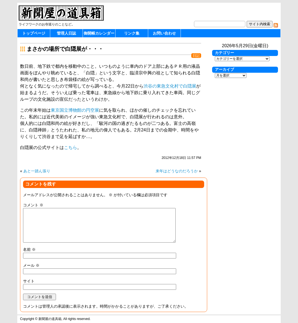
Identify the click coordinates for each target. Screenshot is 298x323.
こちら (70, 147)
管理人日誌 (66, 33)
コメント (33, 205)
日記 (196, 56)
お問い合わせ (164, 33)
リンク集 (131, 33)
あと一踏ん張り (36, 171)
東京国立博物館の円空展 (75, 110)
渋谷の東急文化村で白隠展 (170, 86)
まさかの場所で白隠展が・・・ (65, 49)
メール (31, 265)
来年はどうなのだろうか (177, 171)
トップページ (33, 33)
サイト (29, 281)
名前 (29, 249)
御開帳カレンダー (99, 33)
